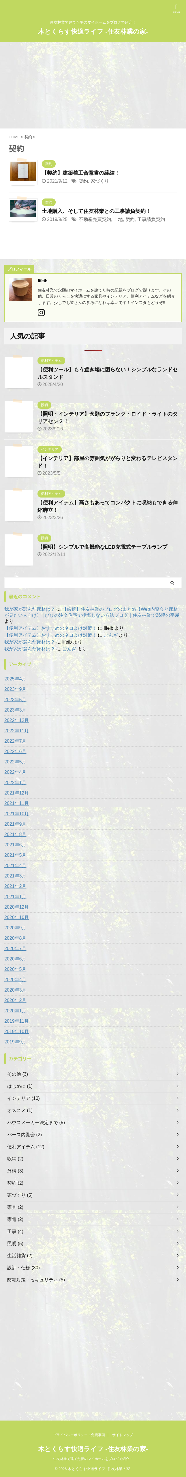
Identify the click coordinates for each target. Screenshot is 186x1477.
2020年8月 (15, 938)
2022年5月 (15, 761)
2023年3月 (15, 710)
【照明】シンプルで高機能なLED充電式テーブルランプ (102, 547)
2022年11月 (16, 730)
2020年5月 (15, 969)
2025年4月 (15, 678)
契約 (83, 181)
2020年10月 (16, 917)
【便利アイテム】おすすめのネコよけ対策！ (50, 628)
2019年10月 (16, 1031)
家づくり (100, 181)
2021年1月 (15, 896)
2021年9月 (15, 824)
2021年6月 (15, 844)
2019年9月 (15, 1041)
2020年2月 (15, 1000)
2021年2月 (15, 886)
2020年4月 (15, 979)
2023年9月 (15, 689)
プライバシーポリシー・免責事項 (79, 1435)
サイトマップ (122, 1435)
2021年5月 (15, 855)
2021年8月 (15, 834)
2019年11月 (16, 1021)
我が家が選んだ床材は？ (29, 609)
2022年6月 (15, 751)
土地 (118, 219)
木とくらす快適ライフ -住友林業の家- (93, 31)
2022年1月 (15, 782)
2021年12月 (16, 792)
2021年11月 (16, 803)
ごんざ (111, 635)
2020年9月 (15, 927)
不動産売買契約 (95, 219)
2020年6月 (15, 958)
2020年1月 (15, 1010)
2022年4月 (15, 772)
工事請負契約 (151, 219)
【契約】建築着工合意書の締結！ (81, 173)
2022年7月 (15, 741)
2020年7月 (15, 948)
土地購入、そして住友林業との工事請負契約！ (96, 211)
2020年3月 (15, 990)
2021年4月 (15, 865)
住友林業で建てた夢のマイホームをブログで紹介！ (93, 1459)
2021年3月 (15, 875)
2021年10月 (16, 813)
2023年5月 (15, 699)
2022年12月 (16, 720)
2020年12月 (16, 907)
